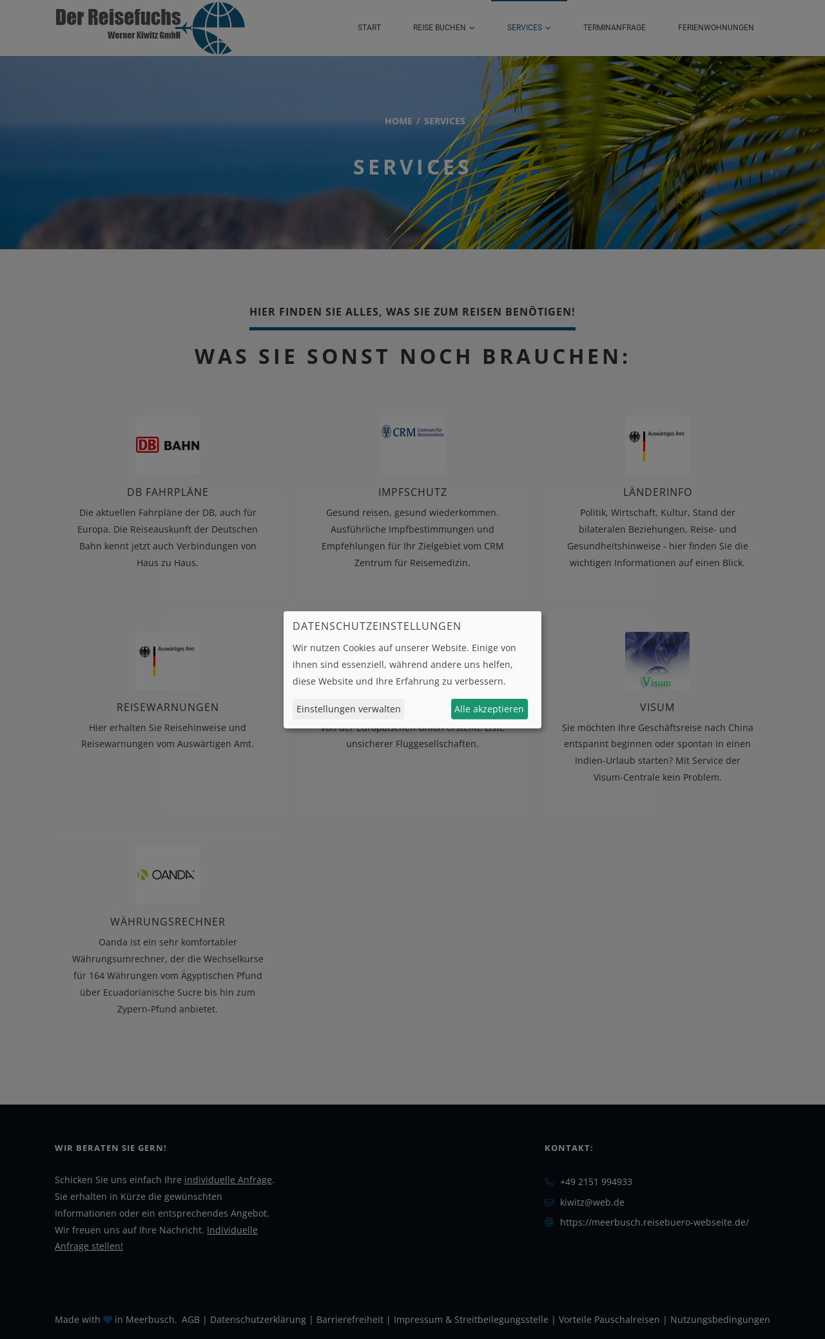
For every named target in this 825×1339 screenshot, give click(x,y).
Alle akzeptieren (489, 709)
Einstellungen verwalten (348, 709)
